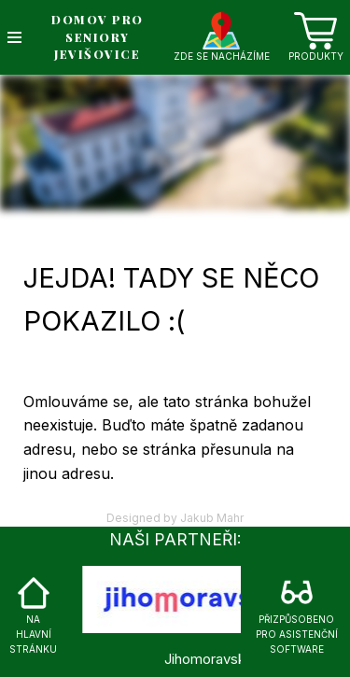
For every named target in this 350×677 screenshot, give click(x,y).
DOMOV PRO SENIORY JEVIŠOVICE (97, 37)
